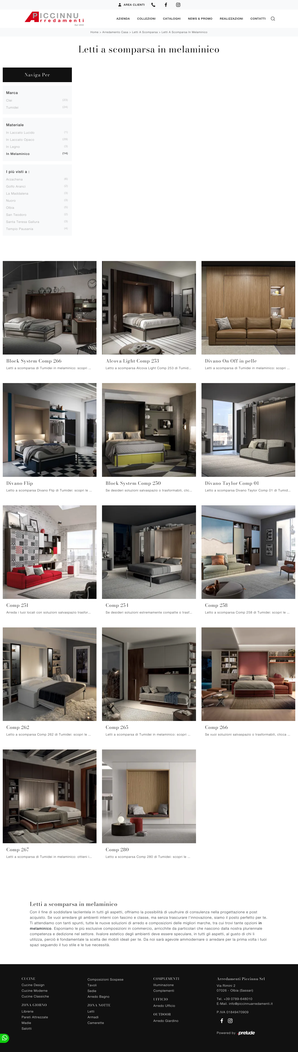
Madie (26, 1023)
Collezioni (146, 18)
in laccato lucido (20, 132)
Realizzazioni (231, 18)
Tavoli (92, 985)
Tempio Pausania (19, 229)
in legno (13, 147)
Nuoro (11, 200)
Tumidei (12, 107)
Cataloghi (172, 18)
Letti (91, 1011)
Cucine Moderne (35, 990)
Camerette (96, 1023)
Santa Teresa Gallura (22, 222)
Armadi (93, 1017)
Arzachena (14, 179)
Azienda (123, 18)
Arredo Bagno (99, 996)
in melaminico (18, 154)
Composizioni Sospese (106, 979)
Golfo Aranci (16, 186)
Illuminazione (163, 985)
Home (95, 32)
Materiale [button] (15, 125)
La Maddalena (17, 193)
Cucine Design (33, 985)
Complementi (163, 990)
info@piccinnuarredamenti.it (251, 1003)
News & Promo (200, 18)
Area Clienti (131, 5)
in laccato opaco (20, 139)
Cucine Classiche (35, 996)
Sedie (92, 990)
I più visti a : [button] (18, 172)
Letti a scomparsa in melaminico (185, 32)
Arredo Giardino (165, 1021)
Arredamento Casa (115, 32)
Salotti (27, 1028)
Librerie (28, 1011)
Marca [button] (12, 93)
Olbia (10, 207)
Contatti (258, 18)
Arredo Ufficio (164, 1006)
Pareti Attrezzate (35, 1017)
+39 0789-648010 (238, 998)
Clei (9, 100)
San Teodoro (16, 215)
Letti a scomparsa (145, 32)
